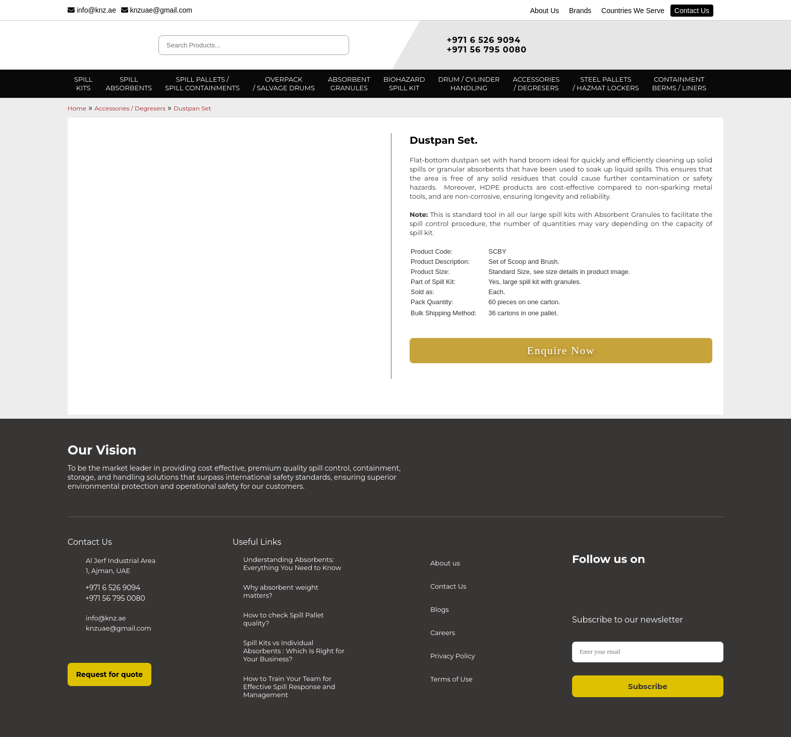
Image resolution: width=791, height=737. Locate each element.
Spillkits (83, 83)
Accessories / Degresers (129, 108)
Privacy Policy (452, 656)
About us (445, 563)
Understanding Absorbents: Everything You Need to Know (292, 563)
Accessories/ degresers (536, 83)
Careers (442, 633)
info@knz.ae (92, 10)
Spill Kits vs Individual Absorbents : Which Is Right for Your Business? (294, 651)
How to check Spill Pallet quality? (283, 619)
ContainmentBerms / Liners (679, 83)
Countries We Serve (632, 11)
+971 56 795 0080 (487, 49)
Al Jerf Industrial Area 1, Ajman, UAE (120, 565)
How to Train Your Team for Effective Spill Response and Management (289, 686)
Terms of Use (451, 679)
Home (77, 108)
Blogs (439, 609)
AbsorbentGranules (349, 83)
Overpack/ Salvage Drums (284, 83)
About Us (544, 11)
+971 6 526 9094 (484, 40)
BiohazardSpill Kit (404, 83)
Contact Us (691, 11)
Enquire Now (561, 350)
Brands (580, 11)
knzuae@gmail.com (156, 10)
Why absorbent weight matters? (280, 591)
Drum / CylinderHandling (468, 83)
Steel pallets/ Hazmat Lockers (606, 83)
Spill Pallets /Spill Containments (202, 83)
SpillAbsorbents (128, 83)
